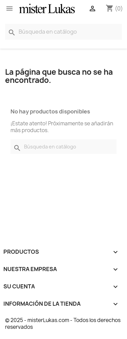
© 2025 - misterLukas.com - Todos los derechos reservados (63, 324)
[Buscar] (63, 32)
